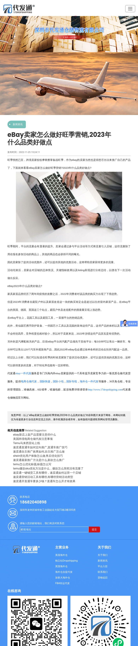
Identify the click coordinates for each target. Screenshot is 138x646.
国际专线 (71, 381)
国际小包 (58, 381)
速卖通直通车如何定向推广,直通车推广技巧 (40, 447)
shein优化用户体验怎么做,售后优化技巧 (38, 455)
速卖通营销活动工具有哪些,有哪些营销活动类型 (43, 477)
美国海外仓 (61, 555)
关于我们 (103, 555)
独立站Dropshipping (66, 560)
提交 (94, 529)
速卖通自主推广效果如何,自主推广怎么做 (39, 451)
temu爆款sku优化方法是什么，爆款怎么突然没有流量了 (48, 468)
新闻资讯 (18, 124)
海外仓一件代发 (89, 381)
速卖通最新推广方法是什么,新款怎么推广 (39, 460)
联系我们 (103, 572)
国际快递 (45, 381)
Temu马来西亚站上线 (26, 443)
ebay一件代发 (23, 373)
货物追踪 (103, 577)
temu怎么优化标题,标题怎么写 (32, 464)
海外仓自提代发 (64, 572)
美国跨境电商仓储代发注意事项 (33, 439)
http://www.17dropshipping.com (105, 389)
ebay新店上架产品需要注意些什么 (34, 434)
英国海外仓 (61, 566)
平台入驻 (103, 566)
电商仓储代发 (29, 381)
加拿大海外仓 (62, 577)
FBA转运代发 (62, 583)
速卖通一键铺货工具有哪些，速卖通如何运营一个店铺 (47, 472)
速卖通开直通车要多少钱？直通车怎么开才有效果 (44, 481)
